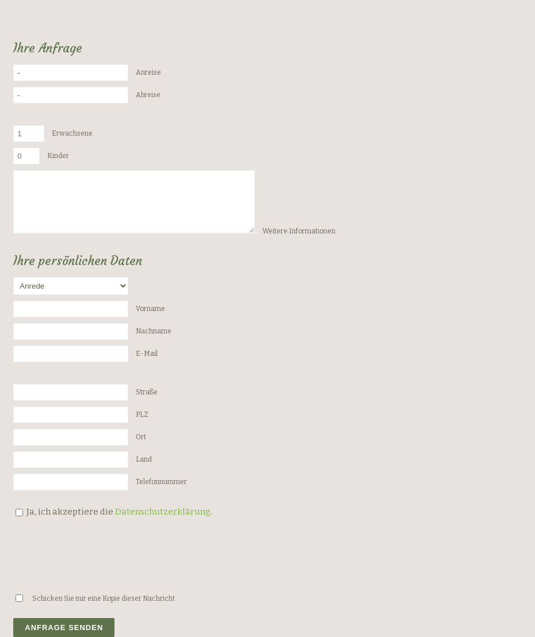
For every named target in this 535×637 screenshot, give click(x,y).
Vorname (150, 309)
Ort (141, 437)
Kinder (58, 156)
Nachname (153, 331)
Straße (147, 392)
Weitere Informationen (298, 231)
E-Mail (147, 354)
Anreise (148, 72)
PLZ (142, 414)
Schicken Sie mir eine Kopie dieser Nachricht (103, 598)
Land (144, 459)
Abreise (148, 95)
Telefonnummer (161, 482)
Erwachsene (72, 133)
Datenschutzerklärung (163, 511)
